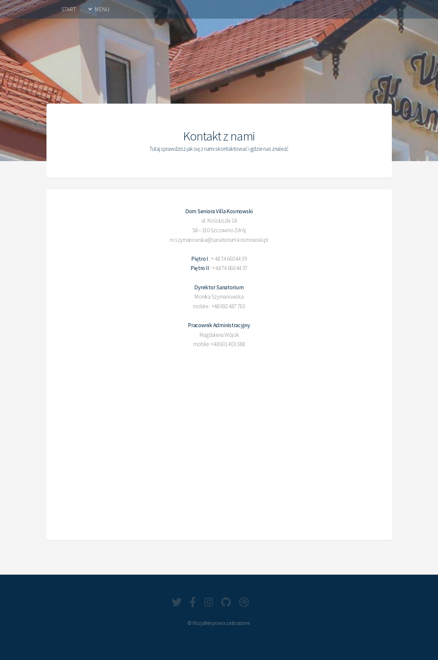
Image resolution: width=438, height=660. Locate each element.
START (68, 9)
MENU (102, 9)
